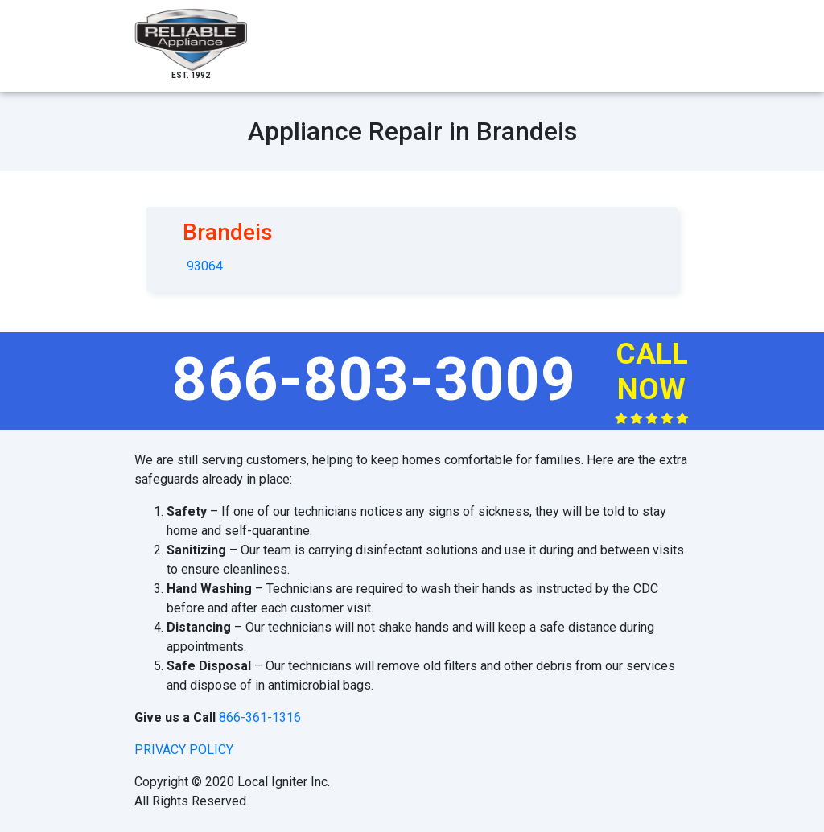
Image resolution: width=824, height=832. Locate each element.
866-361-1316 (260, 717)
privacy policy (183, 749)
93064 (205, 266)
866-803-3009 (374, 379)
